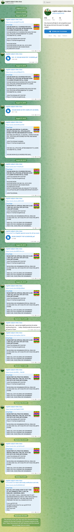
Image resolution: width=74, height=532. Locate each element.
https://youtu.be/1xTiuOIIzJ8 (14, 166)
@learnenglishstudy (58, 13)
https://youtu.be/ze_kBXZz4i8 (15, 201)
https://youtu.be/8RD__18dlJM (15, 372)
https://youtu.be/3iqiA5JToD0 (15, 409)
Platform (65, 35)
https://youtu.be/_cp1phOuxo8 (15, 446)
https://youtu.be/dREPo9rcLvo (15, 251)
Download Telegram (58, 31)
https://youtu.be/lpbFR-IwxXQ (15, 22)
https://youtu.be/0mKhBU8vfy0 (15, 485)
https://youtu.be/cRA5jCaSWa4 (15, 288)
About (50, 35)
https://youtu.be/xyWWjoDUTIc (15, 72)
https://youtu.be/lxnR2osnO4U (15, 125)
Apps (59, 35)
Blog (55, 35)
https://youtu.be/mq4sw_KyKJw (15, 335)
